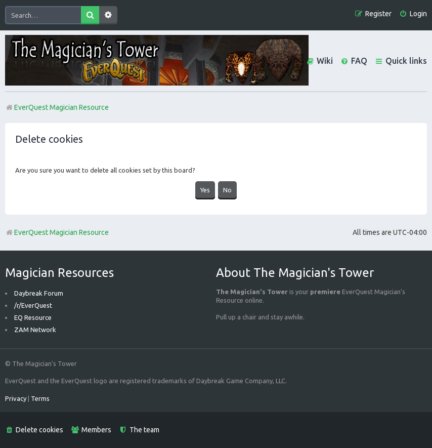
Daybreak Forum (38, 293)
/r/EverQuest (33, 305)
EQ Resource (33, 317)
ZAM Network (35, 329)
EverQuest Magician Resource (57, 232)
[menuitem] (413, 14)
